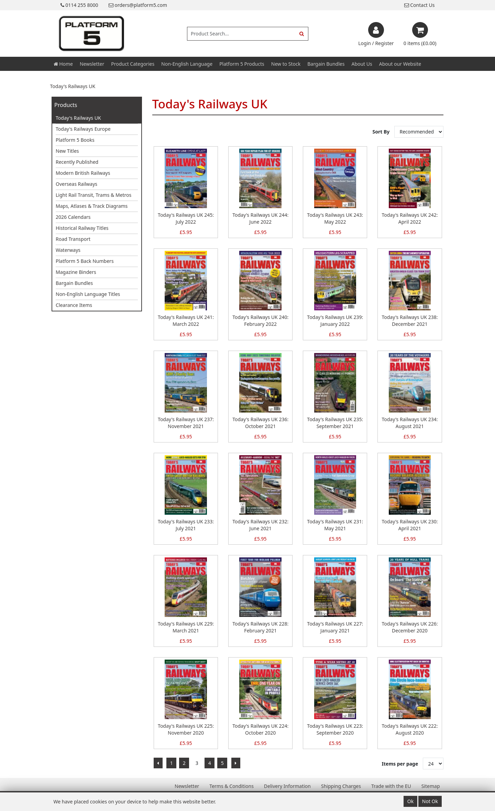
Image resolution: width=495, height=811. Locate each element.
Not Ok (430, 801)
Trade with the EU (391, 786)
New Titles (67, 151)
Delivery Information (287, 786)
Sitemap (430, 786)
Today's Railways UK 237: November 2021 (186, 422)
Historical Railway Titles (82, 228)
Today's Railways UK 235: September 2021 (335, 422)
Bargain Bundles (325, 64)
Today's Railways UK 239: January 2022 (335, 320)
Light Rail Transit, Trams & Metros (93, 195)
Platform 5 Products (241, 64)
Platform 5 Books (75, 140)
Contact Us (419, 5)
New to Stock (285, 64)
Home (63, 64)
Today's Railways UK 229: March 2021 (186, 627)
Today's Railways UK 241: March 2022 (186, 320)
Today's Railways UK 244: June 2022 (260, 218)
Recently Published (77, 162)
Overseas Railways (76, 184)
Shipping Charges (341, 786)
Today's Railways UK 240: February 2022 (260, 320)
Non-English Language (186, 64)
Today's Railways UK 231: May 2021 (335, 525)
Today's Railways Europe (83, 129)
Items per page (400, 763)
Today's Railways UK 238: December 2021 (410, 320)
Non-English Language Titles (88, 294)
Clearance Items (74, 305)
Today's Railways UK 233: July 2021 (186, 525)
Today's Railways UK (78, 118)
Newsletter (92, 64)
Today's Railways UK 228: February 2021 (260, 627)
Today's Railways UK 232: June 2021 (260, 525)
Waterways (68, 250)
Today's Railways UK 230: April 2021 (410, 525)
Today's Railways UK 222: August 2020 (410, 729)
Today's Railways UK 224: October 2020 (260, 729)
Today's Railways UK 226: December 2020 (410, 627)
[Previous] (158, 763)
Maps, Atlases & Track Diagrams (92, 206)
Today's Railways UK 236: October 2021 (260, 422)
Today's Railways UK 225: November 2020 (186, 729)
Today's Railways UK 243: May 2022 (335, 218)
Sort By (382, 131)
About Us (361, 64)
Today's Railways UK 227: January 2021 (335, 627)
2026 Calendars (73, 217)
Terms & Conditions (231, 786)
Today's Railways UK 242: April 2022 (410, 218)
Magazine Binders (76, 272)
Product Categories (132, 64)
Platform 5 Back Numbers (85, 261)
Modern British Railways (83, 173)
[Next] (235, 763)
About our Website (400, 64)
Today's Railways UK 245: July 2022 (186, 218)
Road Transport (73, 239)
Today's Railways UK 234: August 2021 (410, 422)
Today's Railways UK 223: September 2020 (335, 729)
